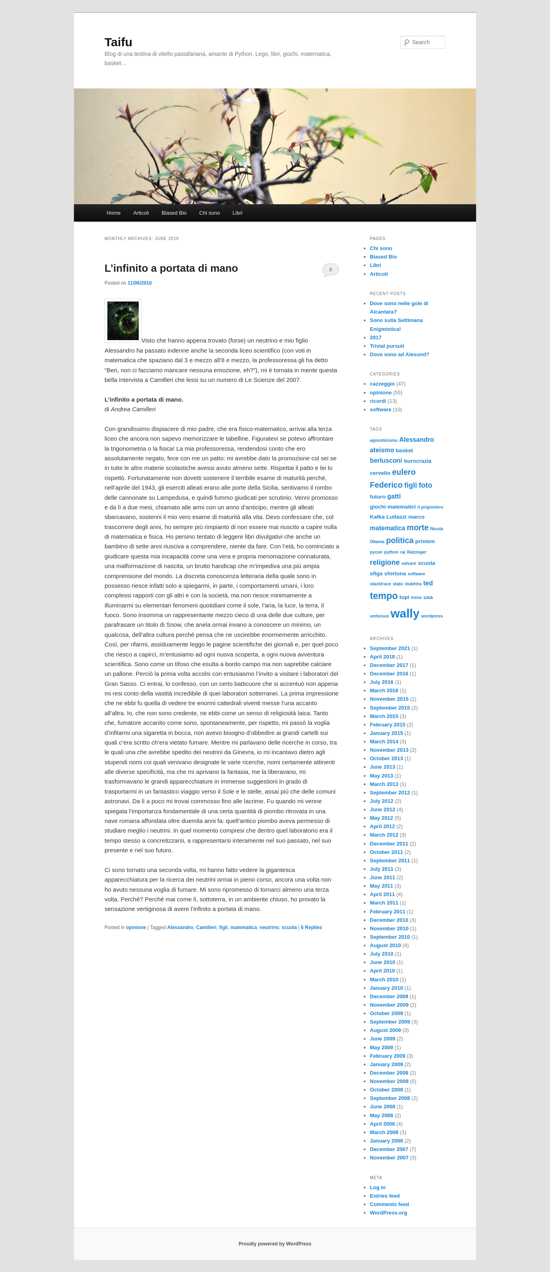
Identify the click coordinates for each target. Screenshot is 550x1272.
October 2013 (386, 758)
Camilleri (206, 927)
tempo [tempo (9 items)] (384, 596)
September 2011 (390, 861)
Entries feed (385, 1196)
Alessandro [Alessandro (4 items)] (416, 439)
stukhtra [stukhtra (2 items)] (413, 583)
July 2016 (382, 682)
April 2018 (382, 657)
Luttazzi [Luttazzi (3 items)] (396, 517)
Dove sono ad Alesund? (399, 354)
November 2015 (389, 699)
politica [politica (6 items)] (399, 540)
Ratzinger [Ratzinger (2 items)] (417, 552)
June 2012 (382, 809)
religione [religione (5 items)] (385, 562)
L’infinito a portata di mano (171, 268)
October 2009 (386, 1013)
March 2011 (384, 903)
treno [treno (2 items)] (416, 597)
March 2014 (384, 742)
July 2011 (382, 869)
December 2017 (389, 665)
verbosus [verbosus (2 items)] (379, 615)
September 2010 (390, 937)
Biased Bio (174, 213)
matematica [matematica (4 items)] (387, 528)
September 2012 (390, 793)
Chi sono (209, 213)
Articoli (141, 213)
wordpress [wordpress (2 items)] (432, 615)
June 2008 (382, 1107)
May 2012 (381, 818)
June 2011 (382, 877)
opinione (136, 927)
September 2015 (390, 708)
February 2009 (387, 1056)
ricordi (378, 401)
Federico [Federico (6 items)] (386, 484)
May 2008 (381, 1115)
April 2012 (382, 826)
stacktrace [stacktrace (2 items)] (380, 583)
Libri (237, 213)
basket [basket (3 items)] (404, 450)
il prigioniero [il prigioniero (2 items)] (430, 507)
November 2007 (389, 1158)
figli (223, 927)
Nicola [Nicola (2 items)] (436, 528)
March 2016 (384, 690)
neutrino (269, 927)
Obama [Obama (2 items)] (377, 541)
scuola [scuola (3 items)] (426, 563)
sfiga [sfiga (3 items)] (376, 573)
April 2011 (382, 894)
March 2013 (384, 784)
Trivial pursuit (387, 346)
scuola (289, 927)
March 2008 (384, 1132)
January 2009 (386, 1064)
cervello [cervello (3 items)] (380, 473)
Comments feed (389, 1204)
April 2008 (382, 1124)
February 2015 (387, 725)
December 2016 (389, 674)
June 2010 (382, 962)
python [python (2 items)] (391, 552)
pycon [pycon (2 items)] (376, 552)
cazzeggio (382, 384)
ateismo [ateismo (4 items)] (382, 450)
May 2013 (381, 776)
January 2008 (386, 1141)
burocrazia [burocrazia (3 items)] (417, 461)
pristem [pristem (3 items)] (425, 541)
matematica (243, 927)
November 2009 (389, 1005)
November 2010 (389, 928)
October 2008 (386, 1090)
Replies (311, 927)
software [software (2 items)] (416, 573)
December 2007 (389, 1149)
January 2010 (386, 988)
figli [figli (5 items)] (410, 485)
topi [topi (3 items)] (405, 597)
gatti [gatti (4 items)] (394, 496)
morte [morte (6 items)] (418, 527)
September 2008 (390, 1098)
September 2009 (390, 1022)
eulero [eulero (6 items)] (404, 472)
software (380, 409)
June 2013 (382, 767)
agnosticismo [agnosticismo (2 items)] (384, 440)
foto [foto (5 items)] (425, 485)
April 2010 (382, 971)
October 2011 (386, 852)
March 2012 (384, 835)
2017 (376, 337)
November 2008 (389, 1081)
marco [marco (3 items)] (416, 517)
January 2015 (386, 733)
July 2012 (382, 801)
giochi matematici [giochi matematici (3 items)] (393, 507)
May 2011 (381, 886)
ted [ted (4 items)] (428, 583)
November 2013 (389, 750)
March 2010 (384, 980)
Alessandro (180, 927)
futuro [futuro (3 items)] (378, 497)
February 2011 (387, 912)
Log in (378, 1187)
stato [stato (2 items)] (398, 583)
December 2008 (389, 1073)
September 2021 (390, 648)
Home (114, 213)
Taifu (118, 42)
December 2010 (389, 920)
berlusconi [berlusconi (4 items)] (386, 460)
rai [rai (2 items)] (402, 552)
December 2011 (389, 844)
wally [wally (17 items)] (405, 613)
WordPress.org (388, 1213)
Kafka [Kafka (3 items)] (377, 517)
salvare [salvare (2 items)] (408, 563)
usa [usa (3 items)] (428, 597)
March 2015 (384, 716)
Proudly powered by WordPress (274, 1244)
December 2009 (389, 996)
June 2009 (382, 1039)
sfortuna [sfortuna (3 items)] (395, 573)
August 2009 (385, 1030)
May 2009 (381, 1047)
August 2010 (385, 945)
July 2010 (382, 954)
